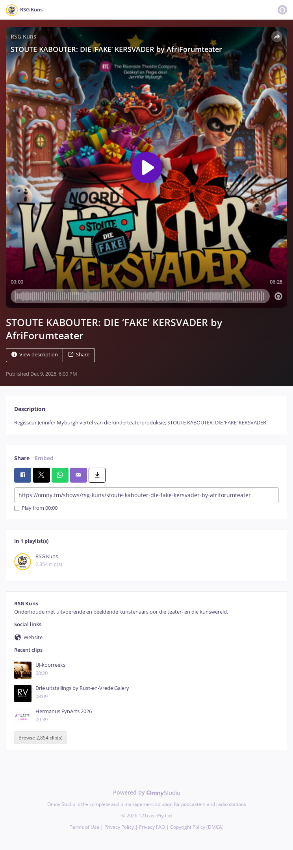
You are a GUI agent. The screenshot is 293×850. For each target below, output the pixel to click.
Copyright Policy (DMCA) (197, 827)
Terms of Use (84, 827)
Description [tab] (29, 409)
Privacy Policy (119, 827)
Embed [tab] (44, 458)
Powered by (146, 792)
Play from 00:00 (35, 508)
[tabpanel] (146, 423)
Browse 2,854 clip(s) (41, 737)
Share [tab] (22, 458)
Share (78, 354)
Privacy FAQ (152, 827)
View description (34, 354)
